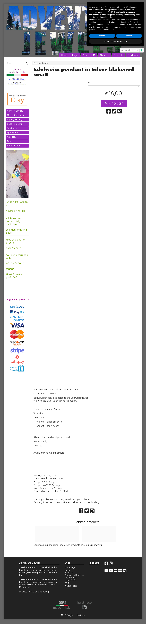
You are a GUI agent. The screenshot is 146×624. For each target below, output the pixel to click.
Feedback (132, 55)
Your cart (88, 55)
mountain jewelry (92, 544)
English (70, 615)
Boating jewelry (14, 124)
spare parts (12, 132)
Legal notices (71, 577)
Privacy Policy (26, 591)
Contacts (118, 55)
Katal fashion (13, 145)
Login (75, 55)
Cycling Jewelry (14, 119)
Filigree (10, 141)
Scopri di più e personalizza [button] (115, 41)
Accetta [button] (129, 36)
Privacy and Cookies (74, 575)
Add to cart (114, 103)
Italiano (81, 615)
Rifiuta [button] (102, 36)
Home (64, 55)
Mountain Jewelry (40, 63)
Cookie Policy (42, 591)
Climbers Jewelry (15, 111)
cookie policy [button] (107, 17)
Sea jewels (12, 128)
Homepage (70, 567)
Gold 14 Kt (11, 137)
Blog (67, 582)
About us (104, 55)
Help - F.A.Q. (70, 580)
